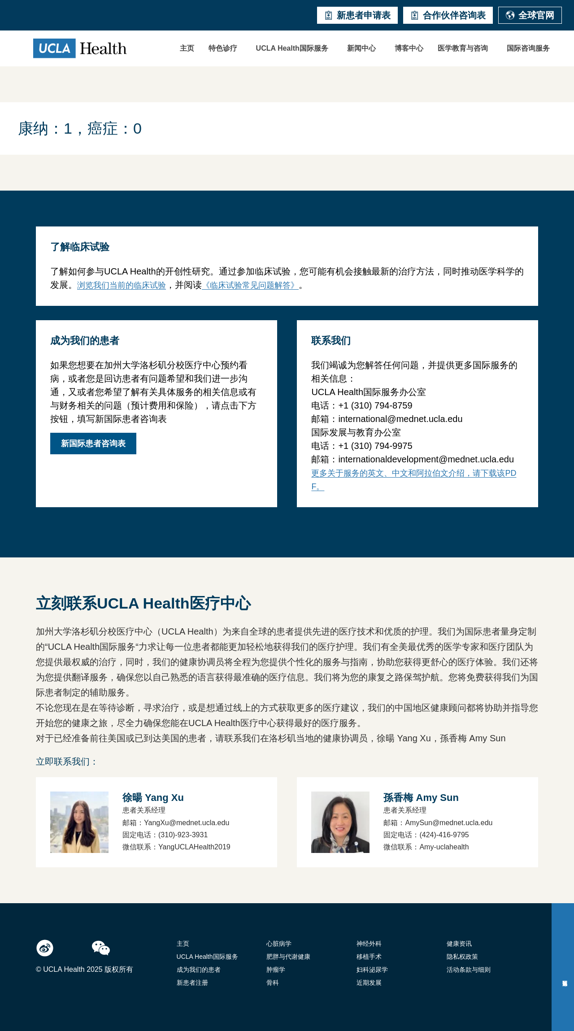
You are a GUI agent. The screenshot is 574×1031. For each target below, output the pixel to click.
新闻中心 (361, 48)
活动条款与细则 (469, 969)
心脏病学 (278, 943)
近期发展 (369, 982)
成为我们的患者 (199, 969)
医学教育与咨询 (463, 48)
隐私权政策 (462, 956)
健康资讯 (459, 943)
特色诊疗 (223, 48)
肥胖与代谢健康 (288, 956)
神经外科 (369, 943)
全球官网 (530, 15)
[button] (225, 48)
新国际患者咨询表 (93, 443)
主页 (187, 48)
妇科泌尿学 (372, 969)
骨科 (272, 982)
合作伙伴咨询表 (448, 15)
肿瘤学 (275, 969)
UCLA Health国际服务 (292, 48)
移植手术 (369, 956)
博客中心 (409, 48)
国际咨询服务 (528, 48)
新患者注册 (192, 982)
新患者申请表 (357, 15)
